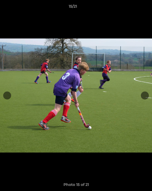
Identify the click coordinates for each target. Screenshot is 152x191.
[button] (133, 7)
